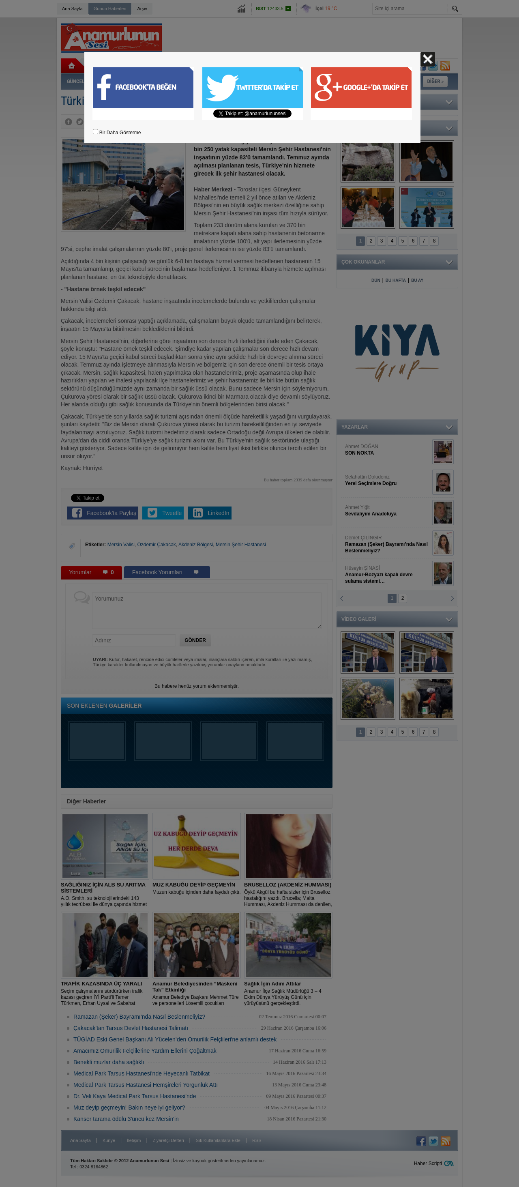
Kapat (427, 59)
